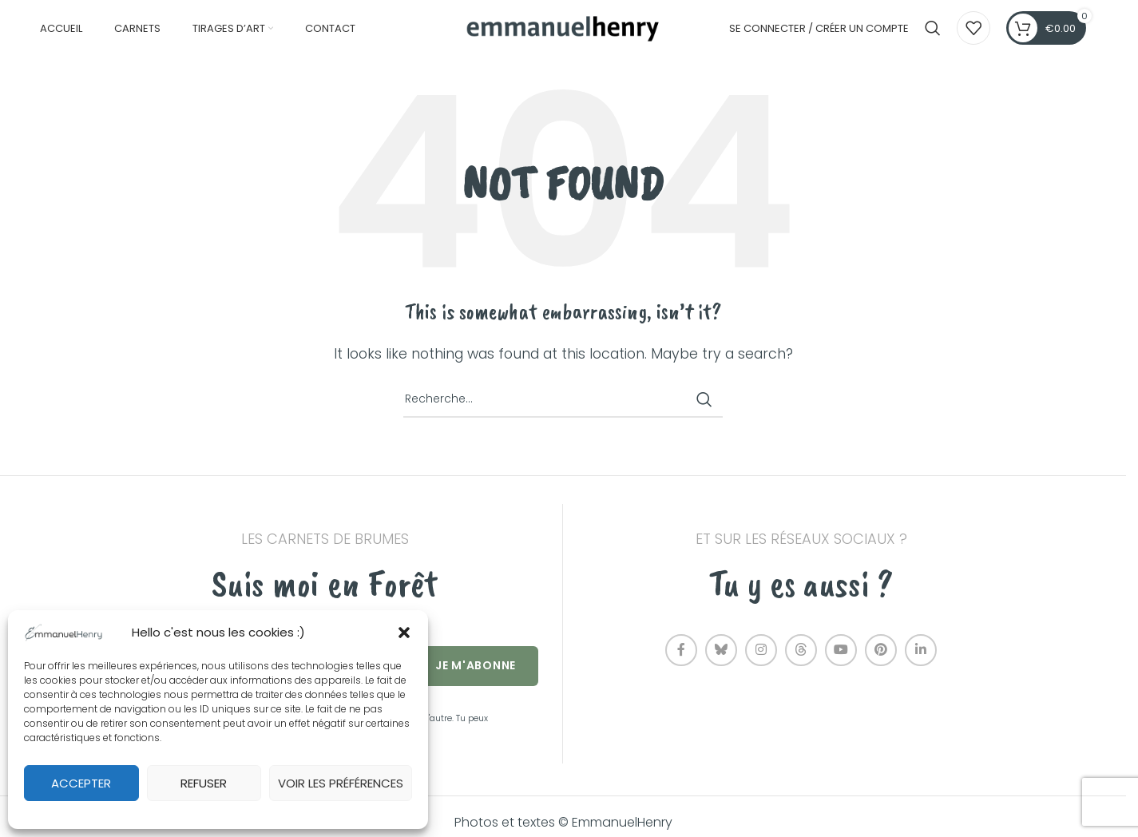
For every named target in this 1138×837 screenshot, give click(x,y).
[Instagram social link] (761, 661)
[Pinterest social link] (881, 661)
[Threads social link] (801, 661)
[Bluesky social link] (721, 661)
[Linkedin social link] (921, 661)
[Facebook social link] (681, 661)
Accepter (81, 783)
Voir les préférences (340, 783)
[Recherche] (933, 34)
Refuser (203, 783)
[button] (404, 633)
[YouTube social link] (841, 661)
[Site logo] (563, 33)
